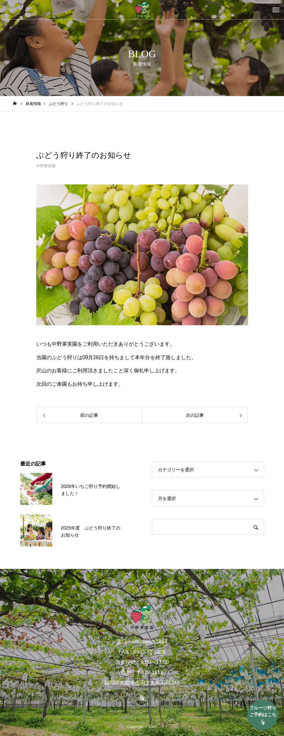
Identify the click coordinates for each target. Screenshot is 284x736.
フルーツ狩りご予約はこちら (262, 714)
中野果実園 (46, 166)
